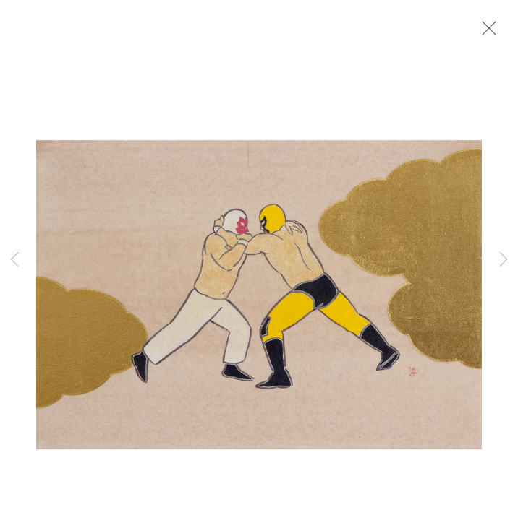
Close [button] (485, 32)
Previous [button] (14, 260)
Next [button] (503, 260)
